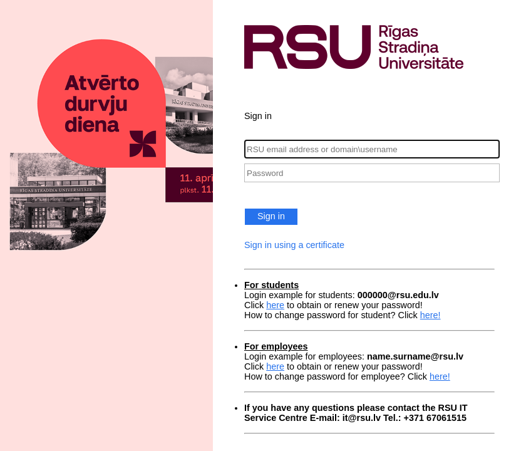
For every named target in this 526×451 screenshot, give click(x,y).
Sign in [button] (271, 216)
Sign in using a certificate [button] (294, 245)
